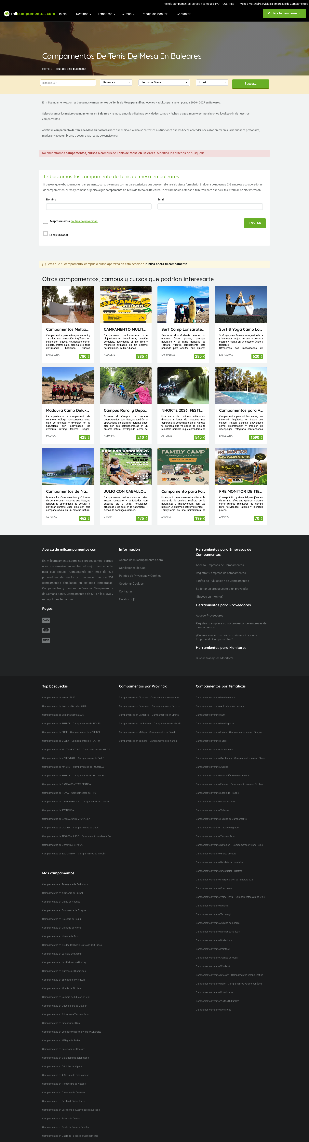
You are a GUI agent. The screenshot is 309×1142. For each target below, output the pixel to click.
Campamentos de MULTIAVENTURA (61, 749)
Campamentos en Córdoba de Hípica (62, 1066)
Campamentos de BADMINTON (58, 853)
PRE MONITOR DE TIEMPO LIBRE (241, 491)
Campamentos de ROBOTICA (88, 767)
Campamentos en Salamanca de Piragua (64, 910)
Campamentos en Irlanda (163, 741)
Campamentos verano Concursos (214, 888)
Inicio (63, 14)
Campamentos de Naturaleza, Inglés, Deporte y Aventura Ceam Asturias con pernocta (68, 491)
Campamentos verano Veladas (212, 810)
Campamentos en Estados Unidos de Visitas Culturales (71, 1031)
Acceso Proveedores (209, 615)
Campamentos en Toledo (162, 732)
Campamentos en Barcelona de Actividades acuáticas (71, 1109)
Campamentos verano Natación (213, 845)
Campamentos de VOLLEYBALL (58, 758)
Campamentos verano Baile (210, 983)
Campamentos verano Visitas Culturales (217, 1001)
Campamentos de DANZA (96, 801)
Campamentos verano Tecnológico (214, 914)
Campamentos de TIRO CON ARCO (60, 836)
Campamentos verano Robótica (245, 983)
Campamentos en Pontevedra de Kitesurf (64, 1083)
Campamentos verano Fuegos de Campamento (221, 819)
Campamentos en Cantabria (134, 715)
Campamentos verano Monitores (213, 1009)
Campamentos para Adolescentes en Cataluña (241, 410)
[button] (116, 82)
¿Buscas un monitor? (209, 596)
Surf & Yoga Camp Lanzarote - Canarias (241, 329)
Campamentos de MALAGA (96, 836)
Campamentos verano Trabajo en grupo (217, 827)
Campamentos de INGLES (87, 723)
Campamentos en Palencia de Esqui (61, 919)
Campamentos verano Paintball (213, 949)
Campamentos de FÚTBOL (56, 775)
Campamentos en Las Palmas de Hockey (64, 962)
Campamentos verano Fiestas (212, 784)
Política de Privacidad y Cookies (140, 576)
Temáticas (105, 14)
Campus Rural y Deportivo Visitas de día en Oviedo (126, 410)
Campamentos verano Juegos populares (217, 923)
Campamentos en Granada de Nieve (61, 927)
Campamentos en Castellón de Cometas (63, 1092)
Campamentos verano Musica (212, 905)
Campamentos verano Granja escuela (216, 853)
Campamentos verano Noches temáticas (218, 931)
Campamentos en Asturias (165, 697)
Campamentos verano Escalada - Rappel (217, 793)
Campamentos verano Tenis (248, 845)
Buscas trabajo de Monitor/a (215, 658)
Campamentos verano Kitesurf (212, 975)
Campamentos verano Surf (210, 715)
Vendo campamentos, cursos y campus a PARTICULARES (199, 3)
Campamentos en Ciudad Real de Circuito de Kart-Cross (72, 945)
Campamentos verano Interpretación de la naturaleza (224, 879)
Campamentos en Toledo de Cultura (61, 1118)
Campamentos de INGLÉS (92, 853)
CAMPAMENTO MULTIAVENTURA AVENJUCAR (126, 329)
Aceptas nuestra (73, 221)
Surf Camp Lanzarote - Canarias (183, 329)
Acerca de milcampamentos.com (141, 560)
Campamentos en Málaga (133, 732)
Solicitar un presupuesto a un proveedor (222, 589)
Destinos (82, 14)
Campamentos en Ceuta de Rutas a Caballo (65, 1127)
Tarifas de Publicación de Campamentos (222, 581)
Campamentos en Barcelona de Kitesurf (63, 1049)
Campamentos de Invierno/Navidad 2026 (64, 706)
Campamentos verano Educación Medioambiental (222, 775)
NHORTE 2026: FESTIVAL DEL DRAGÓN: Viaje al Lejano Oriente (183, 410)
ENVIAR (255, 223)
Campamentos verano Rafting (247, 975)
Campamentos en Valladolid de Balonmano (65, 1057)
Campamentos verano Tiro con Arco (215, 836)
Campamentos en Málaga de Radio (61, 1040)
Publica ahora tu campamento (166, 264)
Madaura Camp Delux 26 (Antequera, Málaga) (68, 410)
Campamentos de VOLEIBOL (85, 732)
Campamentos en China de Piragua (61, 901)
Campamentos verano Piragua (245, 732)
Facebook (127, 599)
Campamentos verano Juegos (212, 767)
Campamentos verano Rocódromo (214, 992)
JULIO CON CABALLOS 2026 (126, 491)
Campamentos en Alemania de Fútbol (62, 893)
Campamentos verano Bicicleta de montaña (219, 862)
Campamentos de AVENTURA (58, 810)
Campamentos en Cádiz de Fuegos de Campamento (70, 1136)
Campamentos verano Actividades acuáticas (220, 706)
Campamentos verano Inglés (211, 732)
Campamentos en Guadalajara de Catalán (64, 1005)
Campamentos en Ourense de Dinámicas (64, 971)
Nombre (51, 199)
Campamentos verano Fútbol (211, 741)
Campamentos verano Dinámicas (214, 940)
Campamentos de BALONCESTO (90, 775)
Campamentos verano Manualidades (215, 801)
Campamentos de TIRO (83, 793)
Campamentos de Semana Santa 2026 (63, 715)
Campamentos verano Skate (249, 758)
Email (161, 199)
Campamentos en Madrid (167, 723)
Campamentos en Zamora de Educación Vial (66, 997)
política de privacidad (84, 221)
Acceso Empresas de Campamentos (220, 565)
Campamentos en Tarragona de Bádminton (65, 884)
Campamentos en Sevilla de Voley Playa (63, 1101)
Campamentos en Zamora (133, 741)
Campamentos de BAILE (91, 758)
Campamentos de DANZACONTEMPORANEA (66, 819)
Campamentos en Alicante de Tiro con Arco (65, 1014)
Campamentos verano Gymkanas (214, 758)
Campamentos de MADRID (56, 767)
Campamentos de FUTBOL (56, 723)
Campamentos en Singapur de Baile (61, 1023)
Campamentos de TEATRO (86, 741)
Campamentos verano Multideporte (215, 723)
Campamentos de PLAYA (55, 793)
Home (45, 68)
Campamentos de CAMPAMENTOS (60, 801)
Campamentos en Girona (165, 715)
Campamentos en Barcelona (134, 706)
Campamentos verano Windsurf (213, 966)
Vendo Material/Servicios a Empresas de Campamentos (274, 3)
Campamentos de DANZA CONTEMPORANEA (66, 784)
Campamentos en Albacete (133, 697)
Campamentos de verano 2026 (58, 697)
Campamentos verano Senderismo (214, 749)
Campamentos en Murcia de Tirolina (61, 988)
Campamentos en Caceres (166, 706)
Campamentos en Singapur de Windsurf (63, 979)
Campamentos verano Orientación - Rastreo (219, 871)
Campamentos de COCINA (56, 827)
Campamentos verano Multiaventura (215, 697)
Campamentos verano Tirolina (247, 784)
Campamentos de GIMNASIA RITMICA (62, 845)
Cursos (126, 14)
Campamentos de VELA (86, 827)
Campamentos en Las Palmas (135, 723)
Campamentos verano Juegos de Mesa (217, 957)
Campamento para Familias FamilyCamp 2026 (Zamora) (183, 491)
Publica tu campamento (284, 13)
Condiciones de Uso (132, 568)
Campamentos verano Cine (250, 897)
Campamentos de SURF (55, 732)
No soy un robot (58, 235)
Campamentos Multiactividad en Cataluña (68, 329)
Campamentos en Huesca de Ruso (60, 936)
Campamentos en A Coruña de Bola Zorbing (65, 1075)
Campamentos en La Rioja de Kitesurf (62, 953)
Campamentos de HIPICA (96, 749)
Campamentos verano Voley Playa (214, 897)
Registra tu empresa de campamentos (221, 573)
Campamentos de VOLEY (55, 741)
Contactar (183, 14)
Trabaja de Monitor (154, 14)
